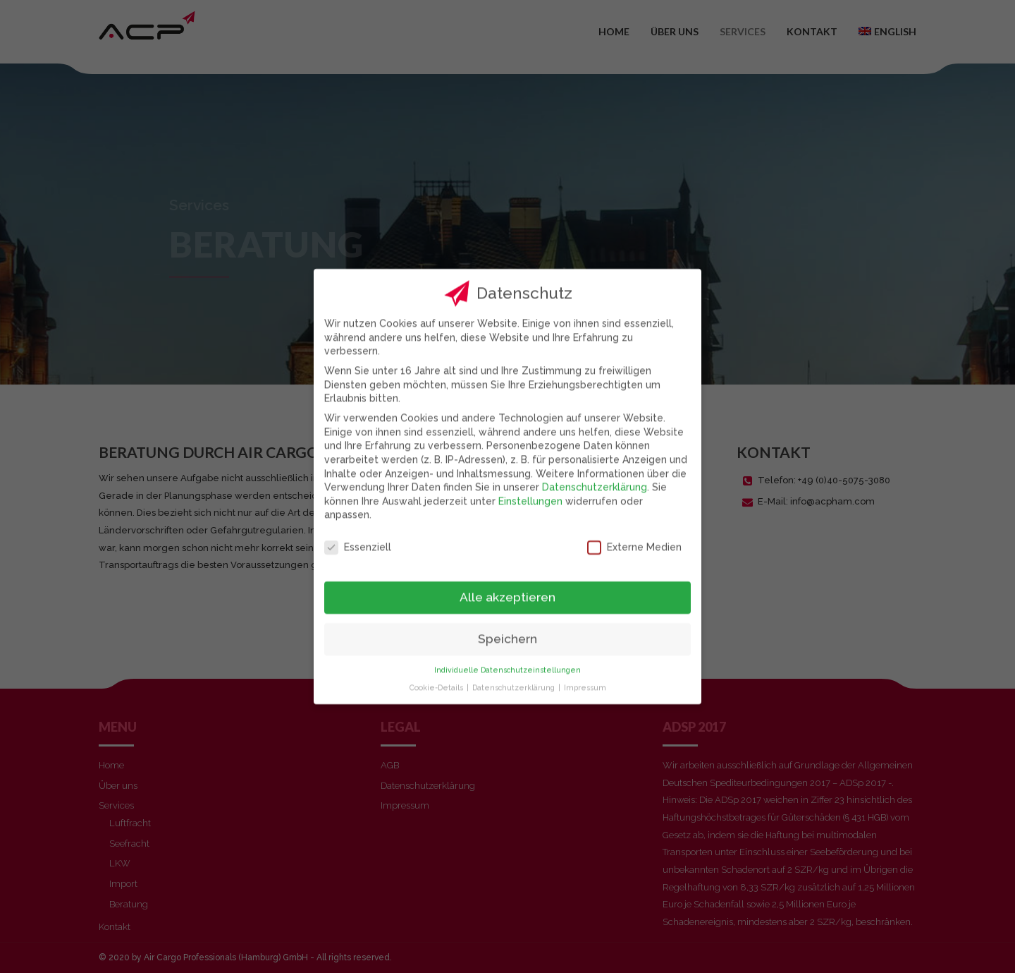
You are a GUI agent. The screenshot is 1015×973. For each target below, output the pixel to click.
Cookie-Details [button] (437, 674)
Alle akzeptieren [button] (507, 584)
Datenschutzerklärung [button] (514, 674)
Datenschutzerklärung (594, 474)
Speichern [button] (507, 626)
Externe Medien (634, 534)
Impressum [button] (585, 674)
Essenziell (357, 534)
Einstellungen (530, 488)
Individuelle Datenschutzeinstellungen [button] (507, 657)
